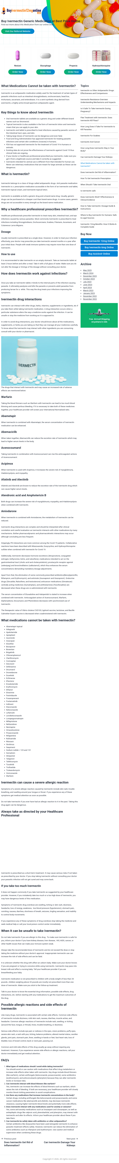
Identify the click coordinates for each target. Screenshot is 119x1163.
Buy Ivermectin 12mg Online (99, 241)
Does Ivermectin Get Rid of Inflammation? (98, 172)
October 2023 (89, 279)
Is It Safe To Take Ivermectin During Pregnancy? (96, 110)
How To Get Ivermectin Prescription (96, 178)
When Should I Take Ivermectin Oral (96, 184)
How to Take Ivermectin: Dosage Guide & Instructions (98, 207)
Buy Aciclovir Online (99, 253)
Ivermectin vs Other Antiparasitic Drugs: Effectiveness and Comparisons (97, 91)
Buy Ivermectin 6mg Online (99, 247)
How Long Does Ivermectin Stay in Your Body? (97, 149)
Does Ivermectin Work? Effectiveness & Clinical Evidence (97, 198)
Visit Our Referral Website (17, 31)
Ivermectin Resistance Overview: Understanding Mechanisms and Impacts (98, 101)
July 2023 (87, 282)
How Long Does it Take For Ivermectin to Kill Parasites (98, 128)
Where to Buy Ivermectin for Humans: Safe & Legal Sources (99, 216)
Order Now (17, 71)
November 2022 (90, 299)
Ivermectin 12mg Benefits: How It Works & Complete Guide (98, 225)
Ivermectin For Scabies (90, 135)
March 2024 (88, 273)
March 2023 (88, 290)
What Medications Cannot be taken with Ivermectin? (97, 164)
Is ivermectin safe (88, 191)
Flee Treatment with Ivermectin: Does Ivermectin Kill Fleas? (96, 119)
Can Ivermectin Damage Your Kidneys (97, 157)
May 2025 (87, 270)
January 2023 (89, 293)
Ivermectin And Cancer (90, 142)
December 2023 (90, 276)
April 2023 (87, 287)
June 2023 (87, 285)
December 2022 (90, 296)
